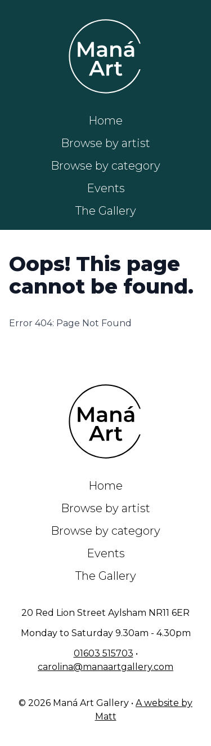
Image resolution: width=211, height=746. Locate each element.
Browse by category (105, 165)
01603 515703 (103, 653)
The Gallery (105, 210)
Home (105, 120)
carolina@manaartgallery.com (105, 666)
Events (106, 188)
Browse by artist (105, 143)
